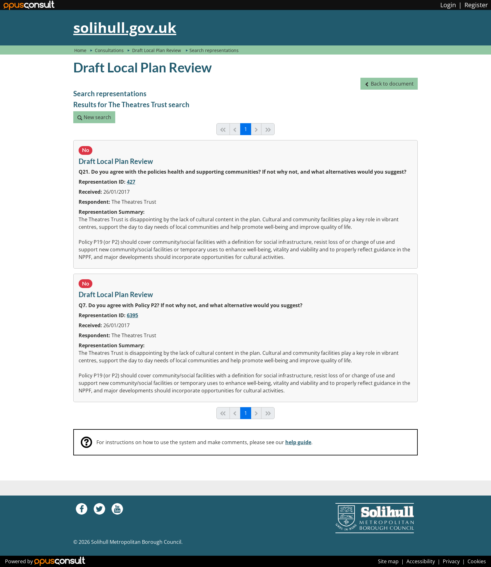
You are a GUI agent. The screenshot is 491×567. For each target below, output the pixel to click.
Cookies (477, 561)
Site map (388, 561)
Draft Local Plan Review (157, 50)
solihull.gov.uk (124, 27)
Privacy (451, 561)
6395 (132, 315)
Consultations (110, 50)
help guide (298, 442)
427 (131, 181)
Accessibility (420, 561)
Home (80, 50)
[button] (389, 84)
